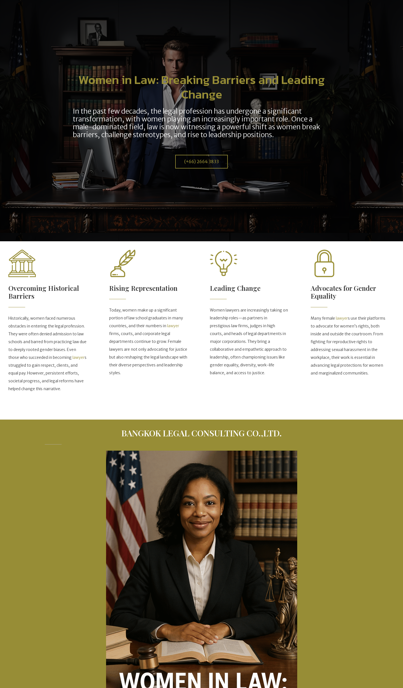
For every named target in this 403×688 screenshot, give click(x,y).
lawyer (78, 357)
